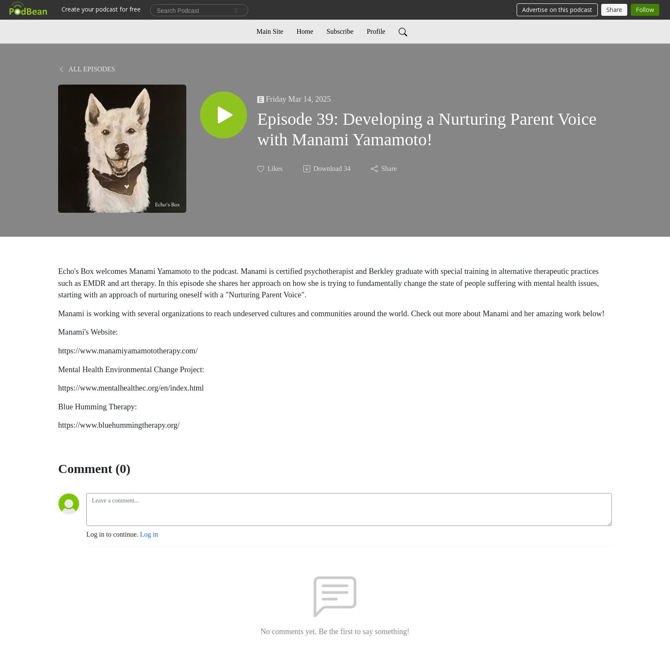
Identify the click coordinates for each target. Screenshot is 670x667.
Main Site (269, 31)
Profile (376, 31)
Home (305, 31)
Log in (149, 534)
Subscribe (339, 31)
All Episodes (86, 69)
